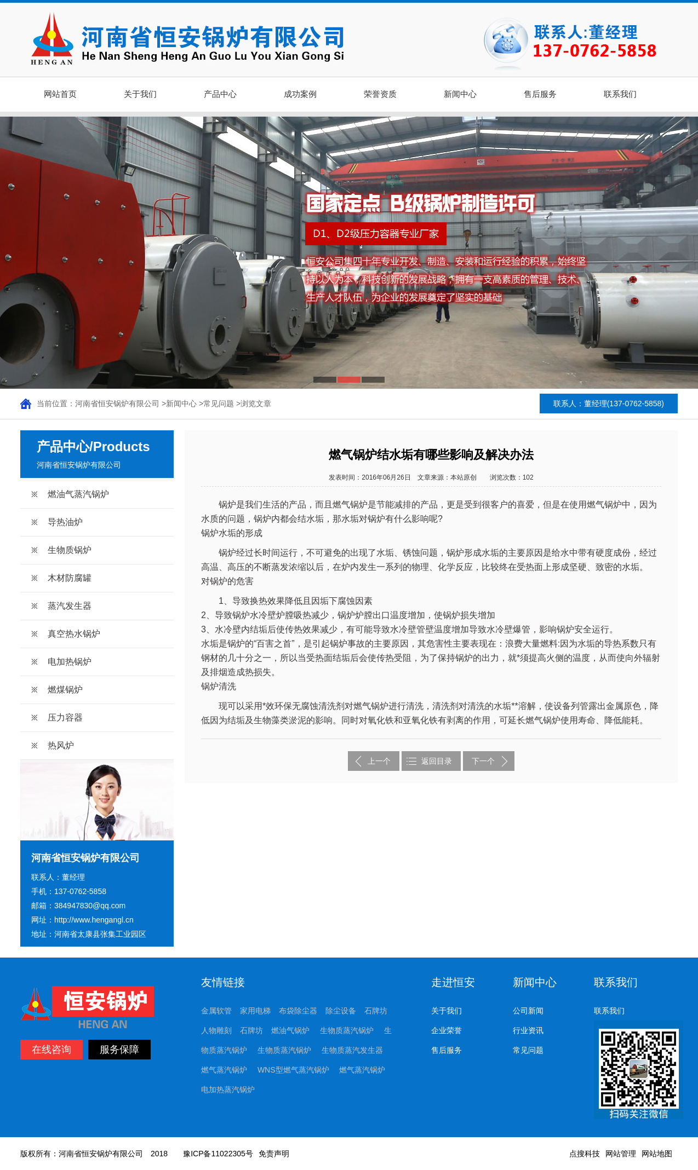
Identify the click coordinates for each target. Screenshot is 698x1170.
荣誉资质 (380, 94)
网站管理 (620, 1153)
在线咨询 (51, 1049)
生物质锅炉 (69, 550)
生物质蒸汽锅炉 (347, 1030)
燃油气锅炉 (290, 1030)
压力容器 (65, 717)
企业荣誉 (446, 1030)
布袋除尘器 (298, 1010)
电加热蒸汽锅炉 (228, 1089)
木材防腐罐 (69, 578)
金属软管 (216, 1010)
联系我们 (620, 94)
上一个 (379, 761)
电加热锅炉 (69, 661)
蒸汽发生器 (69, 605)
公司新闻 (528, 1010)
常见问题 (218, 403)
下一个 (483, 761)
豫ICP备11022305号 (218, 1153)
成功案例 (300, 94)
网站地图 (657, 1153)
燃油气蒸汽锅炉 (78, 494)
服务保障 (119, 1049)
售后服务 (540, 94)
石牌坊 (375, 1010)
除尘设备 (340, 1010)
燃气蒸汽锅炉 (224, 1069)
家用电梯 (255, 1010)
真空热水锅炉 (74, 633)
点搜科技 (584, 1153)
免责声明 (274, 1153)
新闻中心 (460, 94)
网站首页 (60, 94)
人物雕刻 (216, 1030)
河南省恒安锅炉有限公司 (117, 403)
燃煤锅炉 (65, 689)
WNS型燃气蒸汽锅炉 (293, 1069)
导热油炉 (65, 522)
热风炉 (61, 745)
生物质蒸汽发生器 (352, 1050)
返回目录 (436, 761)
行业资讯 (528, 1030)
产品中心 (220, 94)
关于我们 (140, 94)
